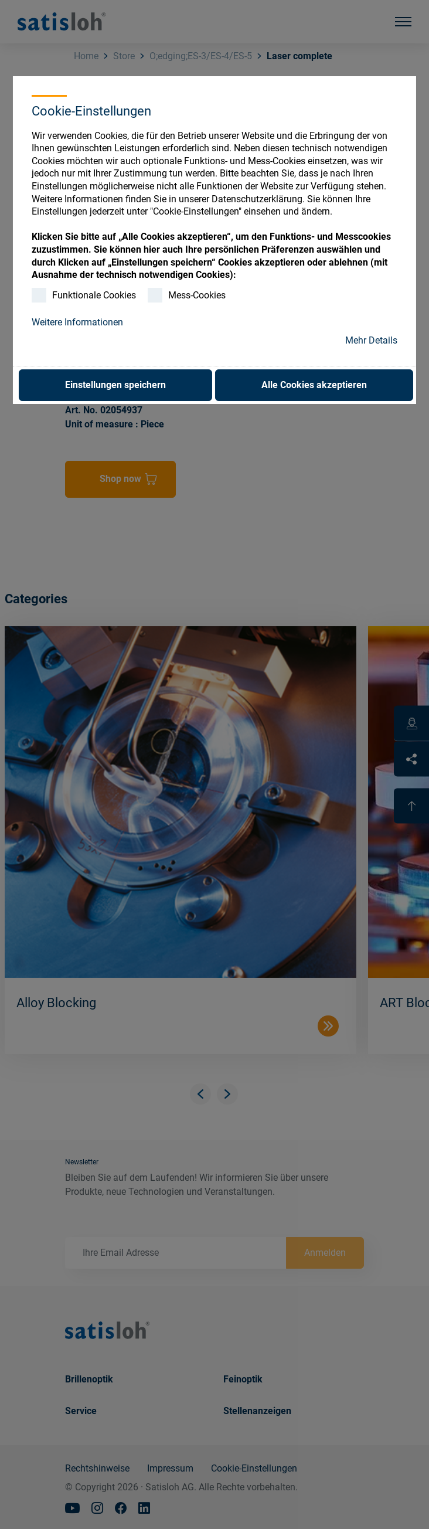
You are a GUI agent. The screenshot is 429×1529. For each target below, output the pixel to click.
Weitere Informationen (77, 322)
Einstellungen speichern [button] (115, 384)
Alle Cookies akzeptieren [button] (314, 384)
